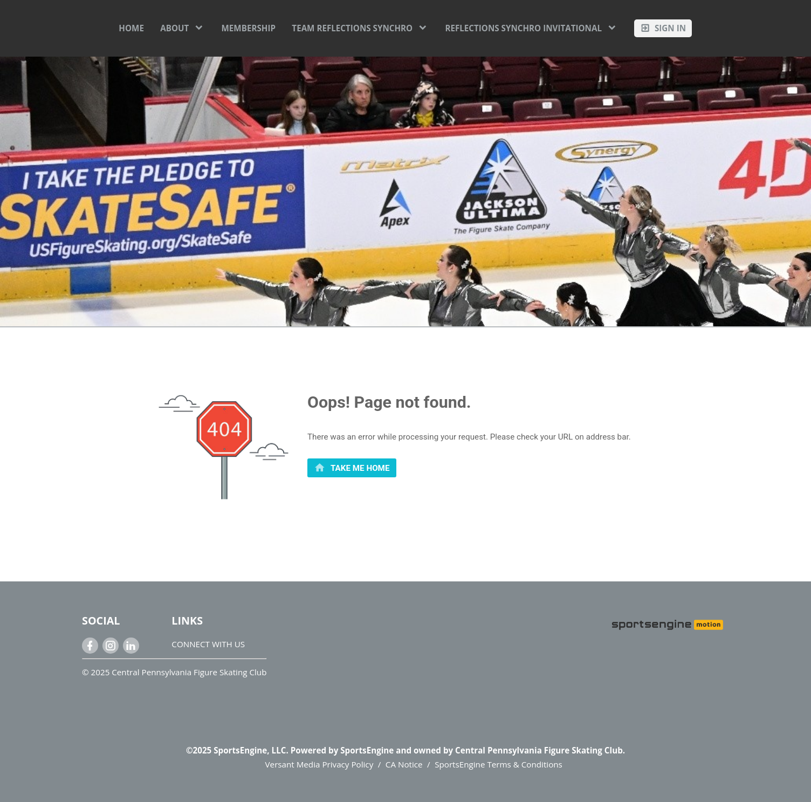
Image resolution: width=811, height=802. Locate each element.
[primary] (351, 467)
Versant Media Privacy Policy (319, 764)
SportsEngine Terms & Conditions (498, 764)
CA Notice (404, 764)
